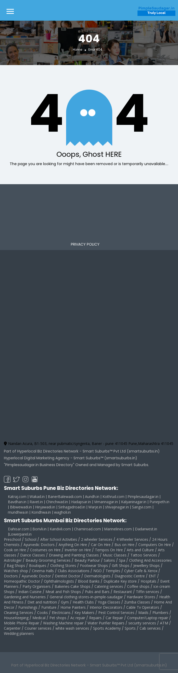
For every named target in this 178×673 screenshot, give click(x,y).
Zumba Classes (137, 602)
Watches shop (16, 570)
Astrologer (13, 560)
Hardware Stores (141, 596)
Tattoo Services (143, 555)
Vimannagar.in (106, 501)
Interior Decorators (106, 607)
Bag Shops (16, 565)
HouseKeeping (16, 617)
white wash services (72, 628)
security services (142, 622)
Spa (122, 560)
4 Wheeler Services (132, 539)
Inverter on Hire (78, 549)
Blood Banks (89, 581)
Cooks (42, 612)
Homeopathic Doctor (22, 581)
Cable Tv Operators (142, 607)
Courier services (38, 628)
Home (77, 49)
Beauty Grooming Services (48, 560)
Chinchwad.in (57, 501)
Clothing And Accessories (150, 560)
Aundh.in (92, 496)
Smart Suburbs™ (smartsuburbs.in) (105, 458)
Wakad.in (37, 496)
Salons (109, 560)
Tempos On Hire (109, 549)
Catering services (108, 586)
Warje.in (95, 506)
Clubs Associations (73, 570)
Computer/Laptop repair (147, 617)
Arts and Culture (140, 549)
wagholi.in (62, 512)
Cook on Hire (15, 549)
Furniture (48, 607)
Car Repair (114, 617)
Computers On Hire (154, 544)
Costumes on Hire (45, 549)
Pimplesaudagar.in (143, 496)
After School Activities (58, 539)
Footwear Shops (94, 565)
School (30, 539)
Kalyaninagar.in (133, 501)
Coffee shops (138, 586)
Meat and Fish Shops (63, 591)
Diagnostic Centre (129, 575)
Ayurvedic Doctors (39, 544)
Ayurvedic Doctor (36, 575)
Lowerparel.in (20, 534)
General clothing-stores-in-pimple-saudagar (86, 596)
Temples (113, 570)
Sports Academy (107, 628)
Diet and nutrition (42, 602)
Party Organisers (36, 586)
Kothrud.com (113, 496)
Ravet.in (36, 501)
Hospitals (148, 581)
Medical (38, 617)
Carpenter (12, 628)
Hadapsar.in (81, 501)
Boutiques (37, 565)
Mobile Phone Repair (21, 622)
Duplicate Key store (120, 581)
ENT (152, 575)
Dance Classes (32, 555)
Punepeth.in (159, 501)
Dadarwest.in (146, 528)
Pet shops (57, 617)
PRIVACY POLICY (85, 244)
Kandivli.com (60, 528)
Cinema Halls (43, 570)
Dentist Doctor (67, 575)
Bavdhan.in (17, 501)
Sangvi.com (141, 506)
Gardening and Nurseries (25, 596)
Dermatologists (97, 575)
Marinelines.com (118, 528)
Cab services (150, 628)
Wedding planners (19, 633)
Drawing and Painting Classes (74, 555)
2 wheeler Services (96, 539)
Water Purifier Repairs (106, 622)
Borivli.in (39, 528)
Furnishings (27, 607)
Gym (65, 602)
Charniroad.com (87, 528)
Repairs (95, 617)
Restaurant (122, 591)
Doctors (11, 575)
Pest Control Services (116, 612)
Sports (130, 628)
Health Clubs (83, 602)
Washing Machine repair (63, 622)
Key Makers (84, 612)
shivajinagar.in (117, 506)
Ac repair (77, 617)
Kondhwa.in (41, 512)
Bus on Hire (124, 544)
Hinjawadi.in (45, 506)
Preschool (12, 539)
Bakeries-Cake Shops (72, 586)
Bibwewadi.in (21, 506)
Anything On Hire (73, 544)
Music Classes (115, 555)
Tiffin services (147, 591)
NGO (97, 570)
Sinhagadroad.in (71, 506)
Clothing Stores (63, 565)
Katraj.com (17, 496)
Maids (143, 612)
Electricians (61, 612)
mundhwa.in (18, 512)
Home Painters (73, 607)
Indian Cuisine (30, 591)
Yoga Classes (109, 602)
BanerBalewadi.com (65, 496)
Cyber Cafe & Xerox (140, 570)
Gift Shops (120, 565)
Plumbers (160, 612)
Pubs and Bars (97, 591)
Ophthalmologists (59, 581)
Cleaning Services (18, 612)
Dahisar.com (18, 528)
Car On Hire (101, 544)
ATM (164, 622)
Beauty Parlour (87, 560)
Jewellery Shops (146, 565)
